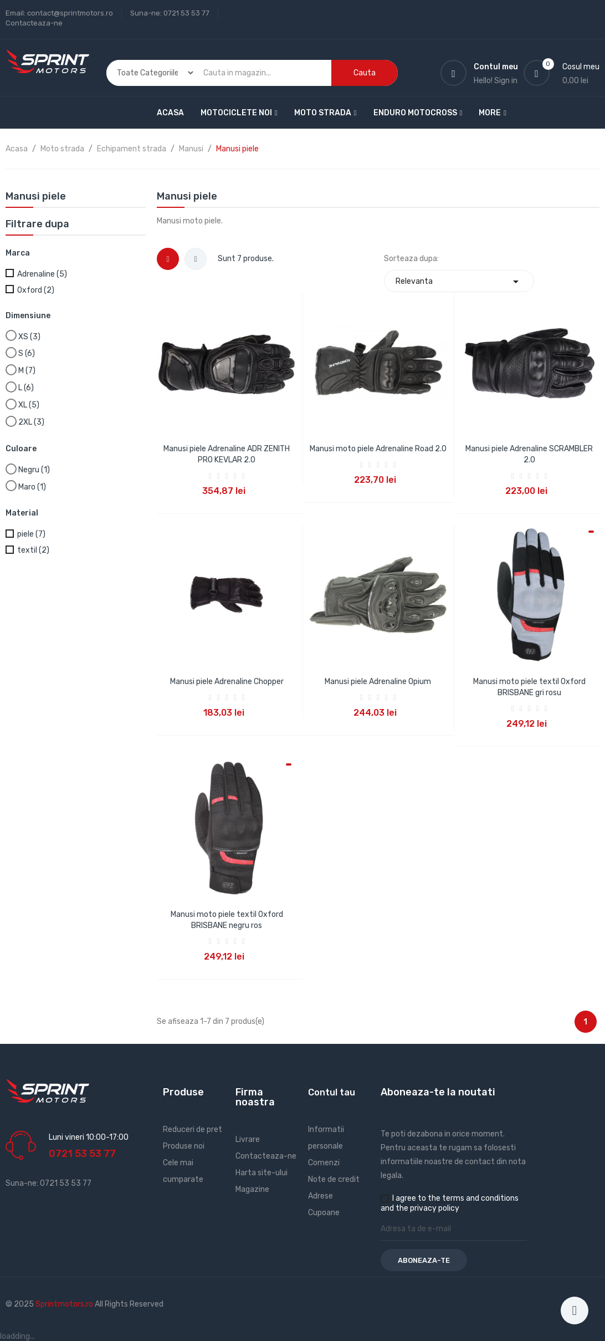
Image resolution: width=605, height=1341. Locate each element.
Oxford (35, 290)
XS (29, 336)
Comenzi (324, 1162)
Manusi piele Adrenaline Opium (378, 681)
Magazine (252, 1189)
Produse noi (183, 1146)
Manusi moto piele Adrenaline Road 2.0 (378, 448)
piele (31, 534)
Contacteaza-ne (34, 23)
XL (28, 405)
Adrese (320, 1196)
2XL (31, 422)
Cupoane (324, 1212)
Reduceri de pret (192, 1129)
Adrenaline (42, 274)
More (490, 113)
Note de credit (334, 1179)
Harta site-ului (261, 1172)
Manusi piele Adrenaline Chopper (227, 681)
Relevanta (459, 281)
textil (33, 550)
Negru (34, 470)
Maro (32, 487)
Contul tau (331, 1092)
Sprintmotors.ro (65, 1304)
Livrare (247, 1139)
